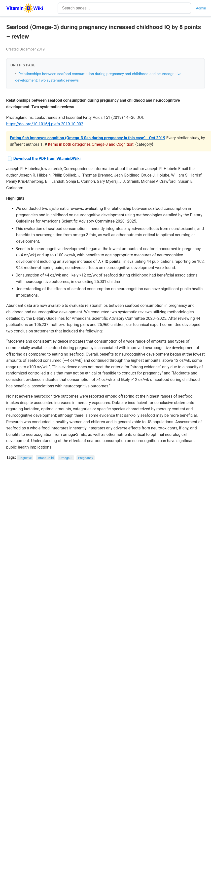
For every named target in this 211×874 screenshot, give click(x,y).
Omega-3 (66, 458)
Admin (201, 8)
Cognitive (25, 458)
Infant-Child (45, 458)
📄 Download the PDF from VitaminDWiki (44, 158)
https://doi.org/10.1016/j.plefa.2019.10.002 (44, 124)
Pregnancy (85, 458)
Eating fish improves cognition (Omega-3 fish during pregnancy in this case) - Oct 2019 (87, 138)
